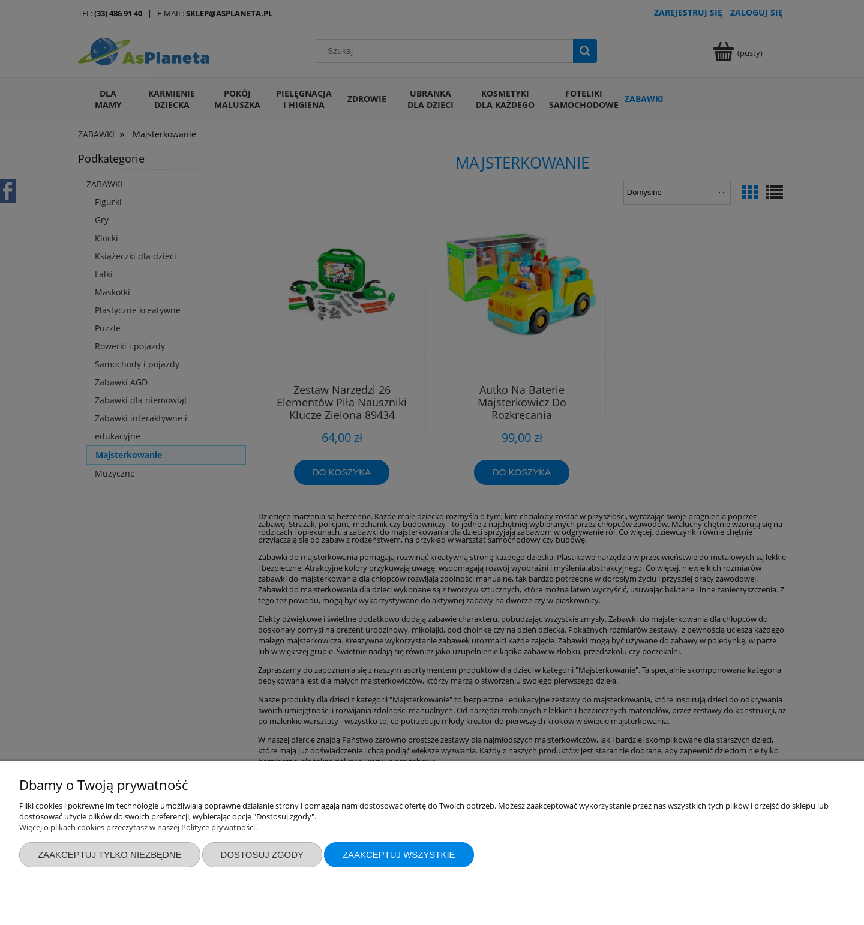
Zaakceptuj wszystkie (399, 854)
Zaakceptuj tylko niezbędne (110, 854)
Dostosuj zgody (262, 854)
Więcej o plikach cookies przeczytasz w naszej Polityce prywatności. (138, 827)
